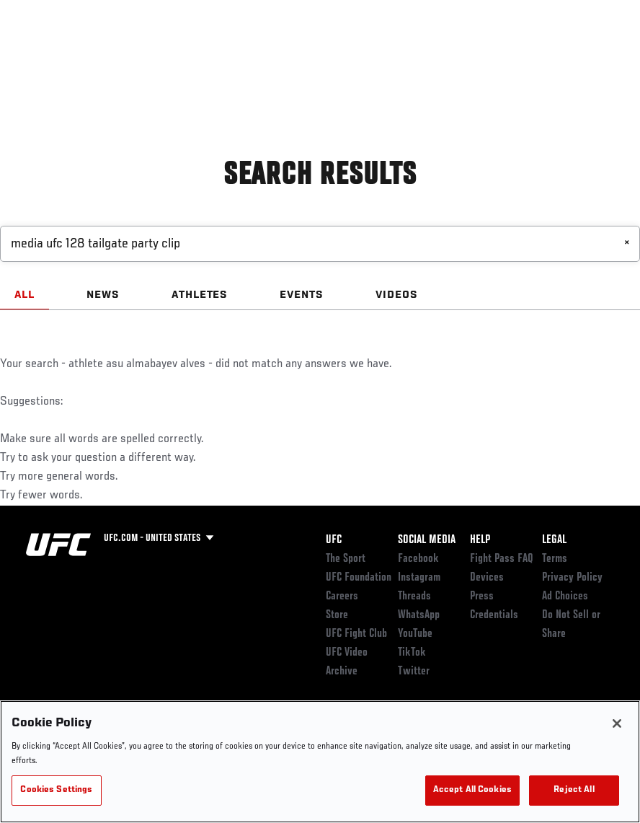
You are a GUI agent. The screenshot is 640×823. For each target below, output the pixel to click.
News (220, 55)
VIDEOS (396, 295)
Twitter (414, 671)
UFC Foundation (358, 577)
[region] (320, 761)
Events (39, 55)
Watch (436, 55)
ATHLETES (200, 295)
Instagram (419, 577)
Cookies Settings (56, 790)
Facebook (418, 559)
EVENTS (302, 295)
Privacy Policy (572, 577)
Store (337, 615)
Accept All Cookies (472, 790)
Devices (487, 577)
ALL (24, 295)
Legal (554, 540)
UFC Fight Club (356, 634)
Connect (378, 55)
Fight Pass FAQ (501, 559)
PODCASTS (497, 55)
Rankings (100, 55)
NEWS (103, 295)
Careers (342, 596)
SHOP (553, 55)
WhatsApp (419, 615)
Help (480, 540)
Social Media (426, 540)
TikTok (412, 652)
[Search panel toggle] (593, 54)
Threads (414, 596)
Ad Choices (565, 596)
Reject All (574, 790)
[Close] (617, 723)
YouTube (415, 634)
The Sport (345, 559)
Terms (554, 559)
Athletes (164, 55)
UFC (334, 540)
